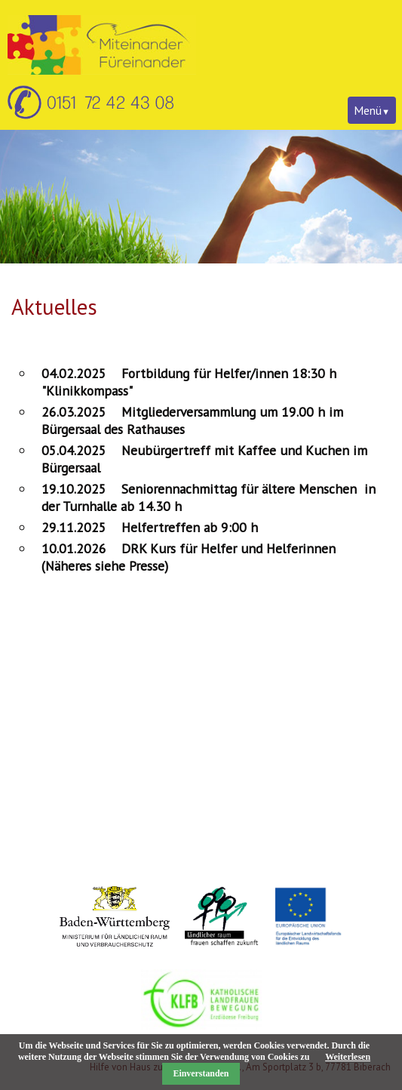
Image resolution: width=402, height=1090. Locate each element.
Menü (368, 110)
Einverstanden (201, 1073)
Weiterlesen (347, 1057)
